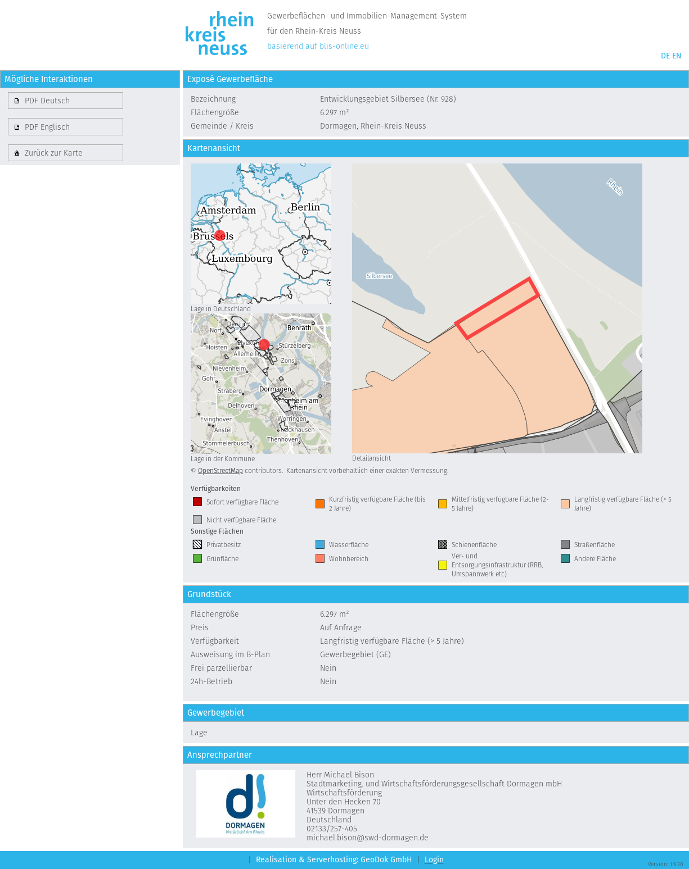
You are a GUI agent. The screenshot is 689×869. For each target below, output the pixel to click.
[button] (65, 100)
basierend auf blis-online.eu (318, 46)
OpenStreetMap (220, 470)
